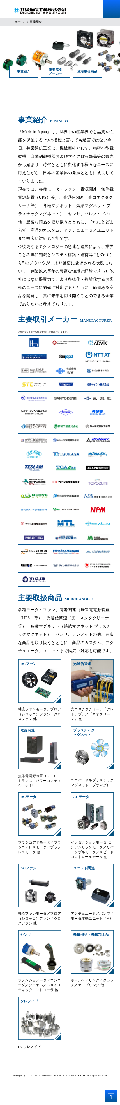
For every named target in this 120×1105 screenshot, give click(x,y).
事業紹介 (26, 71)
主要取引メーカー (62, 71)
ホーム (19, 21)
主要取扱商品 (98, 71)
